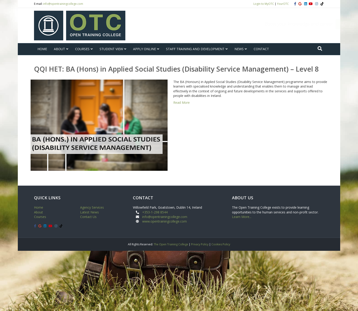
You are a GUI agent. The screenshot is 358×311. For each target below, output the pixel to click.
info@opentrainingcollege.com (63, 4)
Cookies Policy (220, 244)
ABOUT (59, 49)
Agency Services (92, 207)
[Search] (320, 48)
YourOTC (283, 4)
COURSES (82, 49)
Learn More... (241, 217)
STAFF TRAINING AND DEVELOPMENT (195, 49)
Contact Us (88, 217)
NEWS (239, 49)
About (38, 212)
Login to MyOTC (263, 4)
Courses (40, 217)
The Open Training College (171, 244)
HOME (42, 49)
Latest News (89, 212)
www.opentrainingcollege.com (164, 221)
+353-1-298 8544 (155, 212)
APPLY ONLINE (144, 49)
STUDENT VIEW (111, 49)
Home (38, 207)
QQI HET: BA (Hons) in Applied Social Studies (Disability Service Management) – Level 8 (176, 69)
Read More (181, 102)
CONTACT (261, 49)
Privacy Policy (199, 244)
